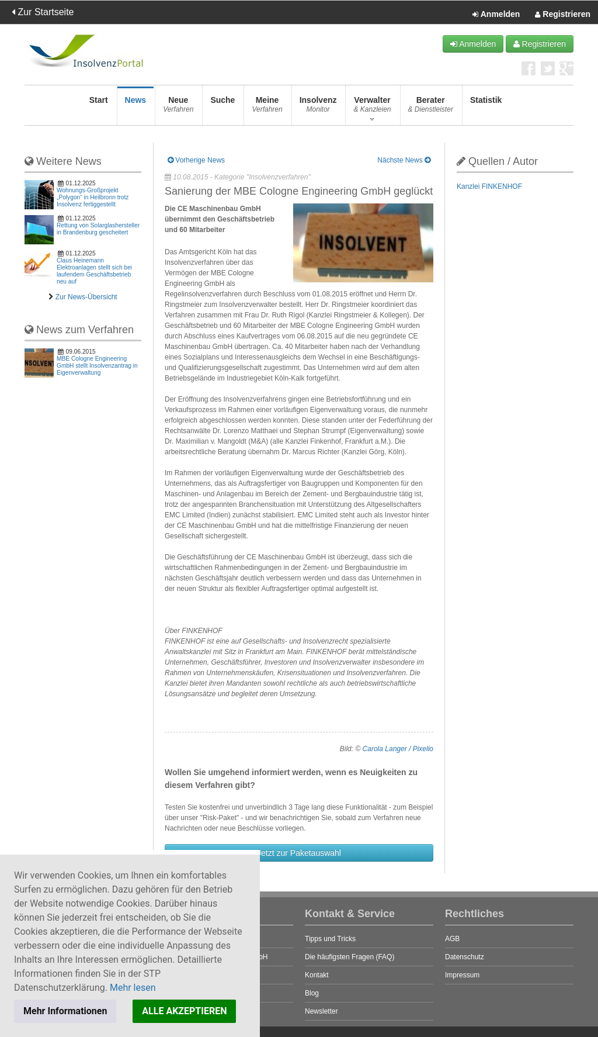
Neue (178, 107)
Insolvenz (318, 107)
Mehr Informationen (65, 1011)
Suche (222, 107)
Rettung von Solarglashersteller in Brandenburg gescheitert (98, 229)
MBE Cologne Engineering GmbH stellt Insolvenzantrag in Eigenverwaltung (97, 365)
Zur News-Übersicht (86, 297)
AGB (452, 939)
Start (98, 107)
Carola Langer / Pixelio (398, 749)
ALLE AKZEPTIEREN (184, 1011)
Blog (312, 993)
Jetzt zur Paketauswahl (299, 853)
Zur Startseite (43, 12)
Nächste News (403, 160)
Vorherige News (196, 160)
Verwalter (372, 107)
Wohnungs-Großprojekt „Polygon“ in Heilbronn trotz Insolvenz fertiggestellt (92, 197)
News (136, 107)
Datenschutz (464, 957)
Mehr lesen (133, 987)
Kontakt (317, 975)
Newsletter (321, 1011)
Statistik (486, 107)
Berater (430, 107)
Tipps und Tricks (330, 939)
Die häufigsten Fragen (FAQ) (349, 957)
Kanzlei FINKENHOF (489, 186)
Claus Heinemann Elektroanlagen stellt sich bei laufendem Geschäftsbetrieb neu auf (94, 271)
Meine (267, 107)
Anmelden (496, 14)
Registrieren (562, 14)
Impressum (462, 975)
